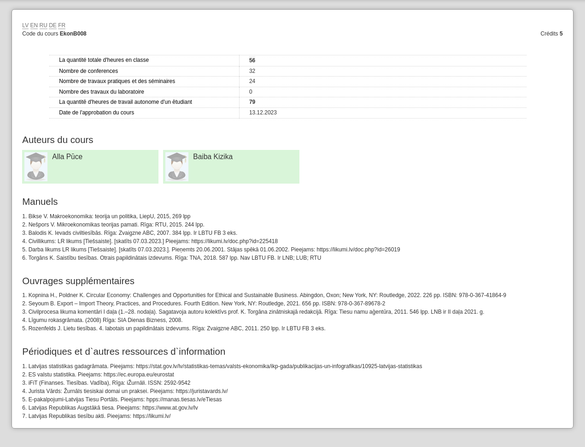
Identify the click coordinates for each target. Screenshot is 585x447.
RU (43, 25)
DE (53, 25)
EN (34, 25)
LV (25, 25)
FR (61, 25)
